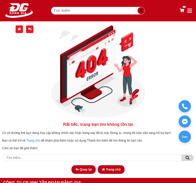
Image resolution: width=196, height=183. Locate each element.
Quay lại (84, 169)
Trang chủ (33, 140)
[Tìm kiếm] (141, 10)
